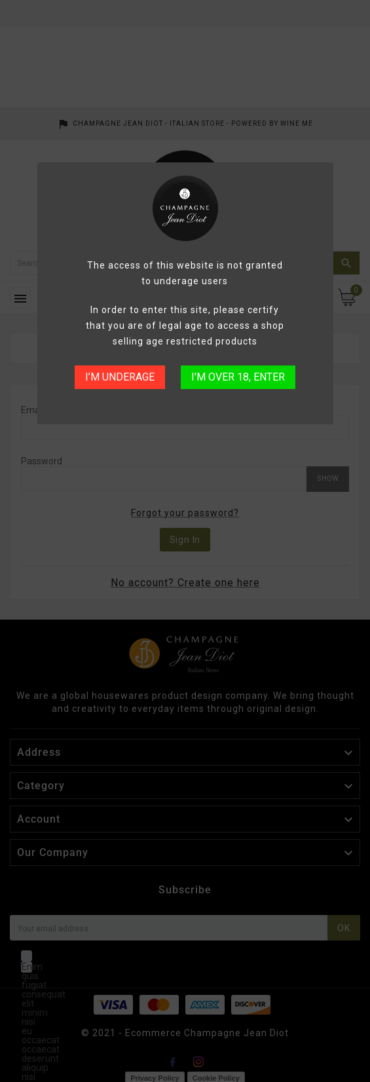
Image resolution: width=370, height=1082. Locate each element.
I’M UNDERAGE (120, 377)
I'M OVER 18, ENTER (238, 377)
